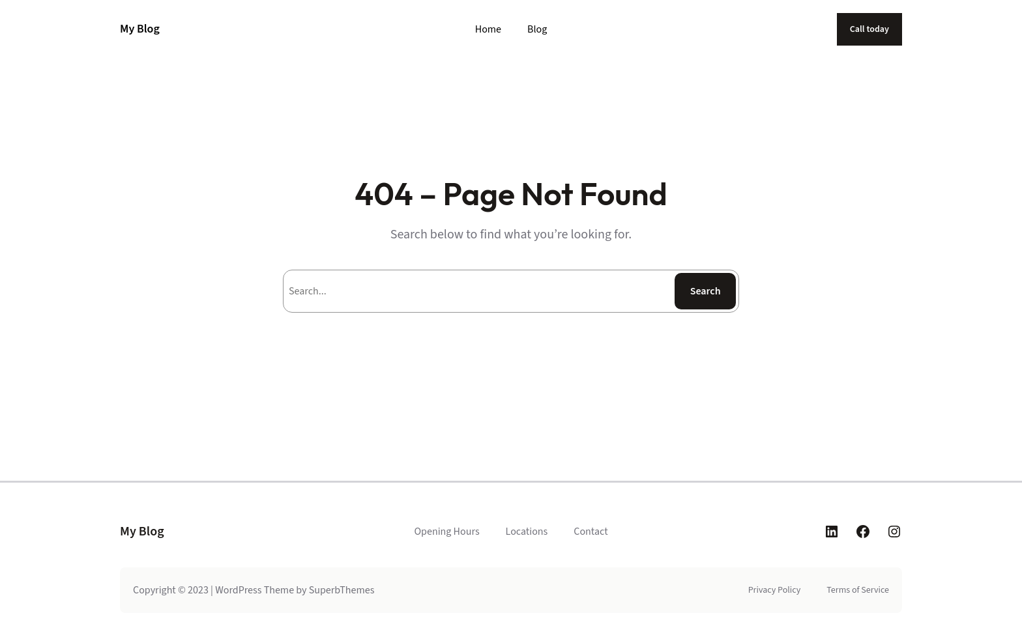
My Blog (140, 29)
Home (488, 29)
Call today (869, 29)
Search (705, 291)
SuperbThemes (342, 590)
